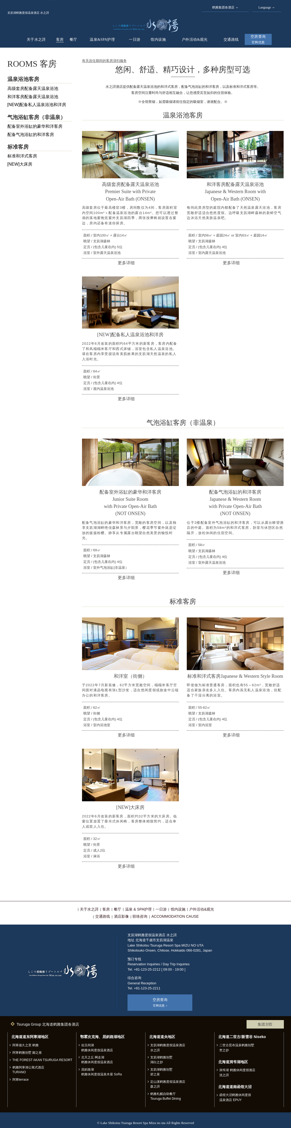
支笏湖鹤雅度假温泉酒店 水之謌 (167, 1047)
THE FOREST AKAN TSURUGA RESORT (42, 1060)
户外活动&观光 (195, 39)
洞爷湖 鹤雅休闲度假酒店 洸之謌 (237, 1072)
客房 (60, 39)
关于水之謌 (36, 39)
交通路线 (231, 39)
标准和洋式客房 (22, 155)
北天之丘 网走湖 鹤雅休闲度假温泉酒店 (97, 1060)
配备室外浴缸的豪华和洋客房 (34, 126)
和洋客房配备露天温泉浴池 (32, 96)
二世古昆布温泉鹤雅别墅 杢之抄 (236, 1047)
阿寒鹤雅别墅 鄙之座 (27, 1052)
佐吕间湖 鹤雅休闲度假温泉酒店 (97, 1047)
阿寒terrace (20, 1079)
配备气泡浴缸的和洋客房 (30, 134)
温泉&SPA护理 (102, 39)
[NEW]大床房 (20, 164)
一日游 (134, 39)
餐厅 (73, 39)
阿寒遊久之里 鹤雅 (25, 1045)
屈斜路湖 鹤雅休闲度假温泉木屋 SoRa (101, 1072)
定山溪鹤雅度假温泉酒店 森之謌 (167, 1084)
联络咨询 (140, 916)
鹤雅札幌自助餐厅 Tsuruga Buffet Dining (165, 1096)
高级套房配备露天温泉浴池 (32, 88)
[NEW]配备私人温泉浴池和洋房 (36, 104)
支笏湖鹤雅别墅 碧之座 (161, 1072)
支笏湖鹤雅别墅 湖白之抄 (161, 1060)
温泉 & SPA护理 (138, 909)
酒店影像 (121, 916)
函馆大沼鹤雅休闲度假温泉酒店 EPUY (235, 1097)
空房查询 (258, 39)
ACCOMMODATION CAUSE (175, 916)
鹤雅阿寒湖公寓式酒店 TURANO (28, 1070)
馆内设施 (158, 39)
